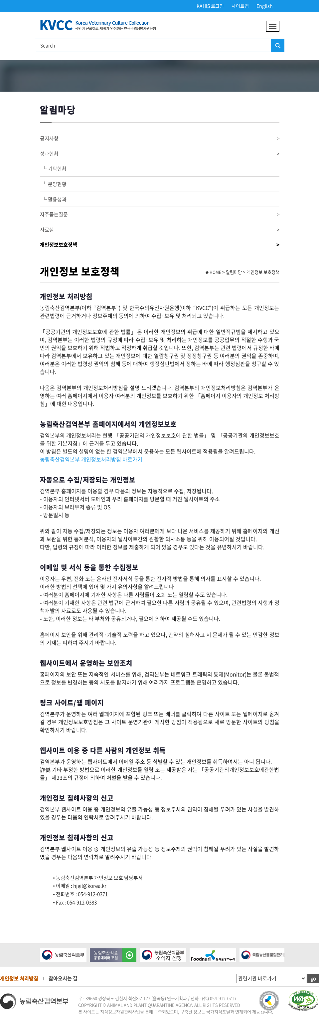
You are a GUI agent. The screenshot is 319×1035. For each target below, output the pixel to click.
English (264, 5)
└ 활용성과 (53, 199)
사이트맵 (240, 5)
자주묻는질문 (159, 214)
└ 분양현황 (53, 184)
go (313, 978)
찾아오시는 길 (63, 978)
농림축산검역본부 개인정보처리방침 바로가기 (91, 459)
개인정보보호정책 (159, 245)
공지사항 (159, 138)
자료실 (159, 230)
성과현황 (159, 154)
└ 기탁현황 (53, 168)
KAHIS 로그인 (210, 5)
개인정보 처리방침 (19, 978)
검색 (277, 45)
